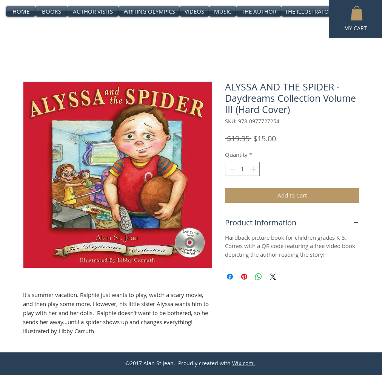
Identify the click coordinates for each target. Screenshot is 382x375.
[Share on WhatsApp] (258, 276)
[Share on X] (272, 276)
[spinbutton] (242, 169)
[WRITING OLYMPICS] (149, 11)
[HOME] (20, 11)
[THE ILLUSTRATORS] (310, 11)
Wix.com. (243, 363)
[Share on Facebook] (229, 276)
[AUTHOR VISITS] (93, 11)
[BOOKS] (51, 11)
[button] (357, 13)
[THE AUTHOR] (258, 11)
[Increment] (254, 169)
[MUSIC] (222, 11)
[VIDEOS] (194, 11)
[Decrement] (231, 169)
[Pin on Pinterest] (244, 276)
